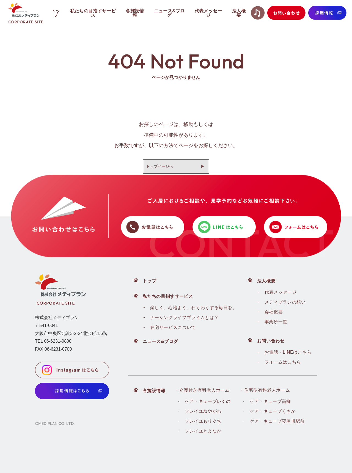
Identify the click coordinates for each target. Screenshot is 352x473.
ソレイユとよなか (203, 431)
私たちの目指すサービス (168, 296)
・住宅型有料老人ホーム (265, 390)
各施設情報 (154, 390)
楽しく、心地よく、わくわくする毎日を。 (193, 307)
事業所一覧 (276, 322)
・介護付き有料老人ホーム (202, 390)
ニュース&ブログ (160, 341)
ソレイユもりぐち (203, 421)
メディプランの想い (285, 302)
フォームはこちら (283, 362)
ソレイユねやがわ (203, 411)
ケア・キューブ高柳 (270, 401)
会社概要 (274, 312)
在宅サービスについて (173, 327)
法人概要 (266, 281)
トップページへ (159, 166)
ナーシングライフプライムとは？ (184, 317)
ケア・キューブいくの (207, 401)
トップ (149, 281)
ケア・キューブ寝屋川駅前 (277, 421)
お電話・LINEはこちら (288, 352)
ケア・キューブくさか (272, 411)
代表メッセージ (280, 292)
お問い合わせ (271, 341)
